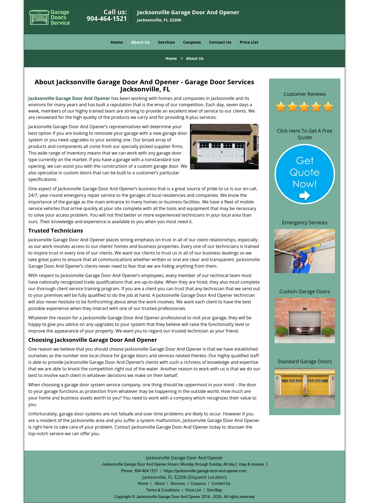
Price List (249, 42)
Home (117, 42)
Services (166, 42)
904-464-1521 (107, 18)
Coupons (192, 42)
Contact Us (220, 42)
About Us (140, 42)
